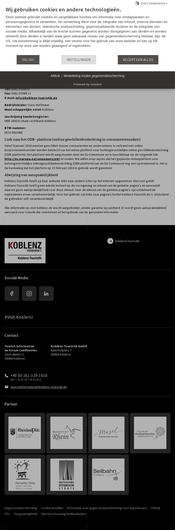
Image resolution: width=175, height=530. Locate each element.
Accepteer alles (138, 60)
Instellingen (79, 60)
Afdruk (55, 76)
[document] (87, 30)
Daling (28, 60)
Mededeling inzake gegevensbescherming (94, 76)
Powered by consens (87, 84)
